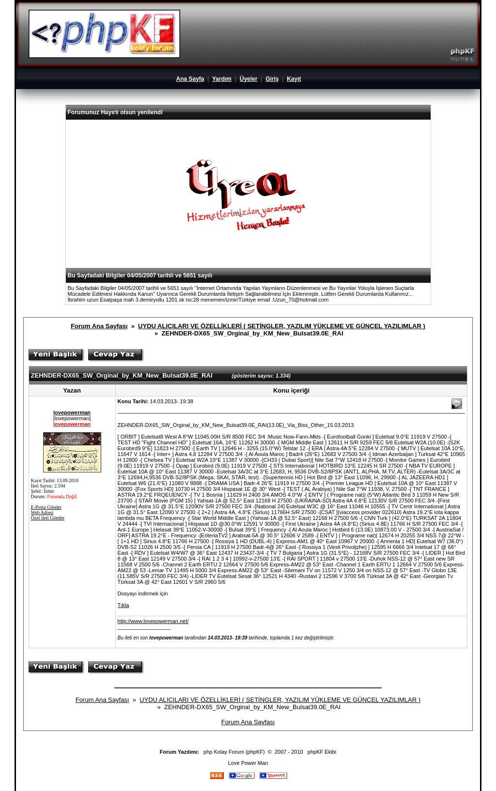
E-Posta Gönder (46, 507)
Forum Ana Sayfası (99, 326)
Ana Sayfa (190, 79)
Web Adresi (42, 512)
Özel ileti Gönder (47, 517)
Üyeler (249, 79)
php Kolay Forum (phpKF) (234, 752)
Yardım (222, 79)
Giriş (272, 79)
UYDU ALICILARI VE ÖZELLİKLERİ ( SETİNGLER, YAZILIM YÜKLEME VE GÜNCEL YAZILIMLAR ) (281, 326)
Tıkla (123, 605)
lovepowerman (72, 412)
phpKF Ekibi (322, 752)
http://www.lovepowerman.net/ (153, 621)
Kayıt (294, 79)
